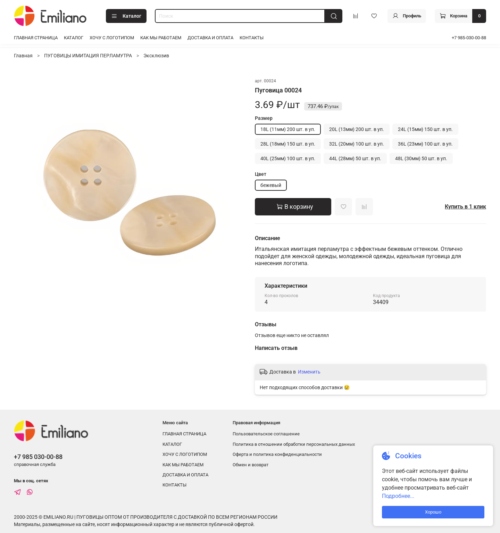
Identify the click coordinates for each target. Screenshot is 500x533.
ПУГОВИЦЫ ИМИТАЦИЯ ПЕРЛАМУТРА (88, 55)
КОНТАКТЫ (252, 37)
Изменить (309, 372)
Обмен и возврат (250, 464)
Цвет (260, 174)
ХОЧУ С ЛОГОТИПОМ (112, 37)
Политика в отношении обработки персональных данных (294, 444)
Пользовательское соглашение (266, 433)
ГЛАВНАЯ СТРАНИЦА (36, 37)
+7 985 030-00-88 (38, 456)
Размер (264, 118)
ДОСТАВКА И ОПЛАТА (210, 37)
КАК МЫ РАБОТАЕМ (160, 37)
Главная (23, 55)
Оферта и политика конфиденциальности (277, 454)
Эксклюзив (156, 55)
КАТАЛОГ (73, 37)
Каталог (126, 16)
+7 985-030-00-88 (469, 37)
